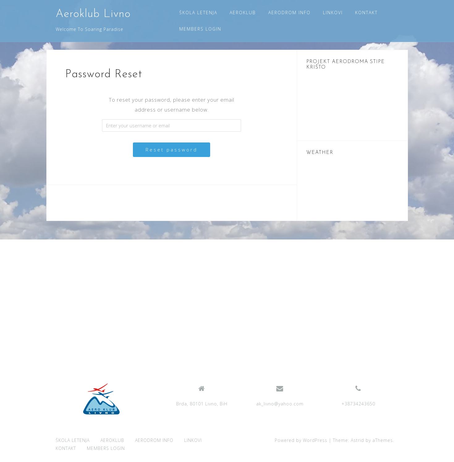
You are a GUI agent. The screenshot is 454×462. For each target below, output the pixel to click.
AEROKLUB (243, 12)
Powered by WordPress (301, 440)
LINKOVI (333, 12)
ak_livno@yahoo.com (279, 404)
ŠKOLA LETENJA (198, 12)
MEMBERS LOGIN (200, 29)
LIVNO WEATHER (352, 188)
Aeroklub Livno (93, 14)
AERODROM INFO (289, 12)
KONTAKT (366, 12)
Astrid (357, 440)
